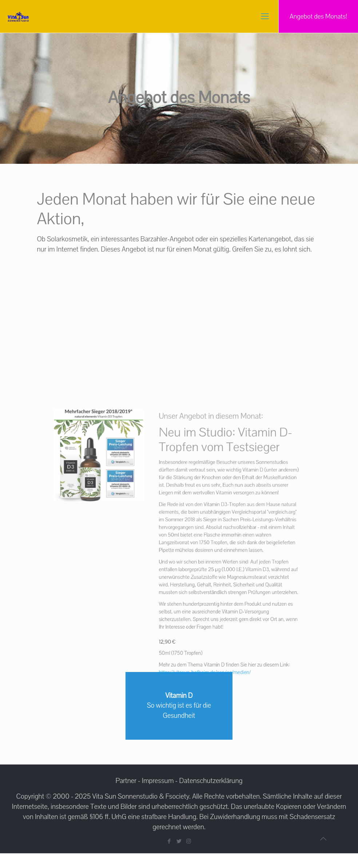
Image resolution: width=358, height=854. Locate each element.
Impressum (158, 781)
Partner (125, 781)
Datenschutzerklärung (211, 781)
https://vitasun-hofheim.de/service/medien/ (193, 634)
